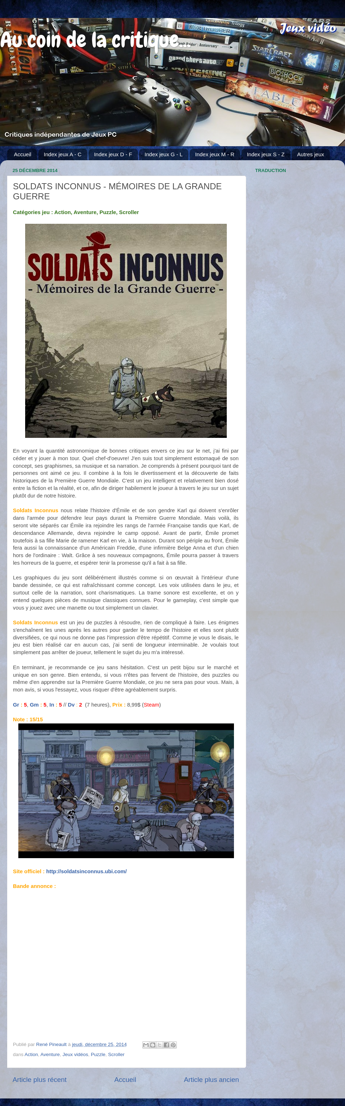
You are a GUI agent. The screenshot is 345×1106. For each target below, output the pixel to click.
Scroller (116, 1054)
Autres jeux (310, 154)
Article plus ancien (211, 1079)
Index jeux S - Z (266, 154)
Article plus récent (39, 1079)
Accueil (22, 154)
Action (31, 1054)
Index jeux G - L (163, 154)
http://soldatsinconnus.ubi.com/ (86, 871)
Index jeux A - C (63, 154)
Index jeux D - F (113, 154)
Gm (34, 705)
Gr (16, 705)
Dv (71, 705)
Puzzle (98, 1054)
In (52, 705)
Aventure (50, 1054)
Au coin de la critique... (95, 40)
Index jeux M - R (214, 154)
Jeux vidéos (75, 1054)
